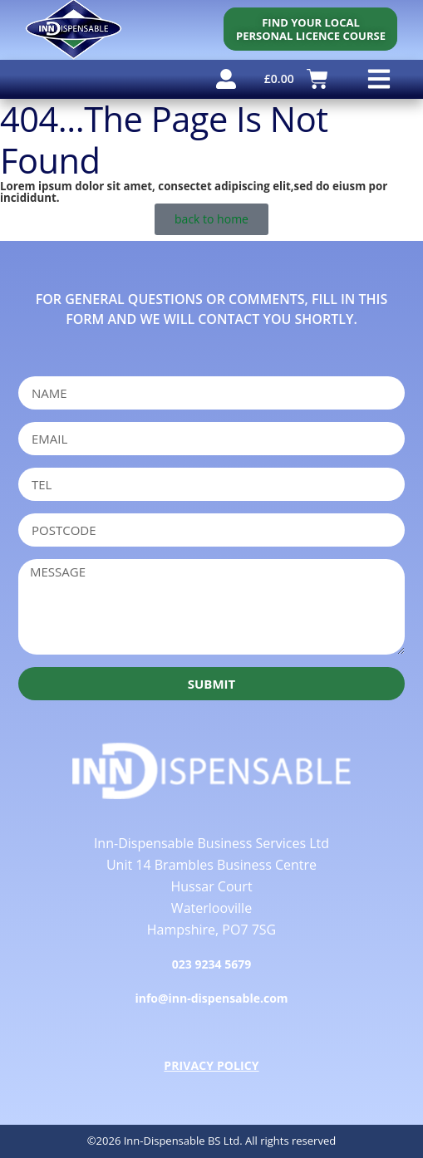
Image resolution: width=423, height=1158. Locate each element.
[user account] (226, 79)
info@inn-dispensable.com (211, 998)
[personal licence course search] (310, 29)
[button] (378, 79)
